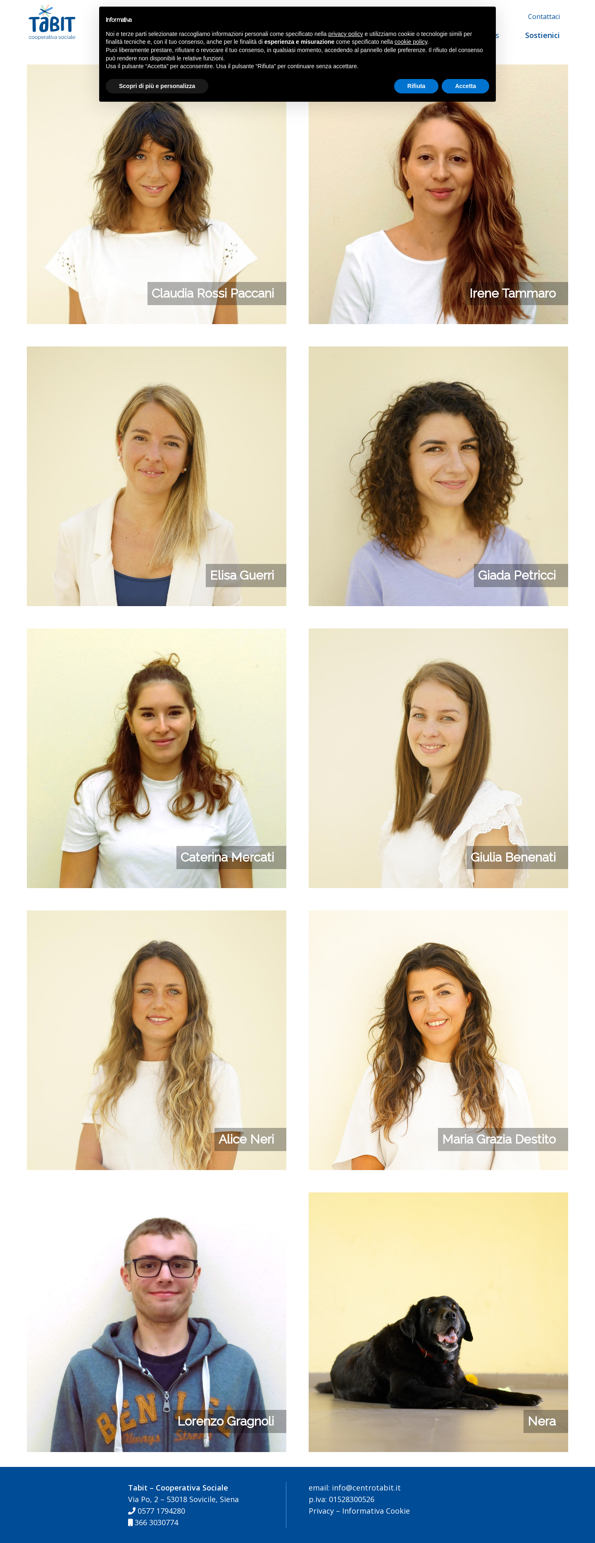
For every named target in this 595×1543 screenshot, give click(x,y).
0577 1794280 (156, 1511)
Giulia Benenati (513, 857)
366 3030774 (153, 1522)
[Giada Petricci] (438, 352)
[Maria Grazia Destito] (438, 916)
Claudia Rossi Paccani (213, 293)
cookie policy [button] (411, 41)
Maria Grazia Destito (499, 1139)
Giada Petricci (517, 575)
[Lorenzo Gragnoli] (156, 1198)
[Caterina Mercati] (156, 634)
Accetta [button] (465, 86)
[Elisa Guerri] (156, 352)
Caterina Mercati (227, 857)
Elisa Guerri (242, 575)
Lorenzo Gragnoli (225, 1421)
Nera (542, 1421)
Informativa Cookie (376, 1511)
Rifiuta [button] (416, 86)
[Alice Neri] (156, 916)
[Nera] (438, 1198)
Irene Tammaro (512, 293)
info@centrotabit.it (365, 1488)
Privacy (321, 1511)
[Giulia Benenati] (438, 634)
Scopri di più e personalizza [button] (157, 86)
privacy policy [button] (345, 34)
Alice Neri (246, 1139)
